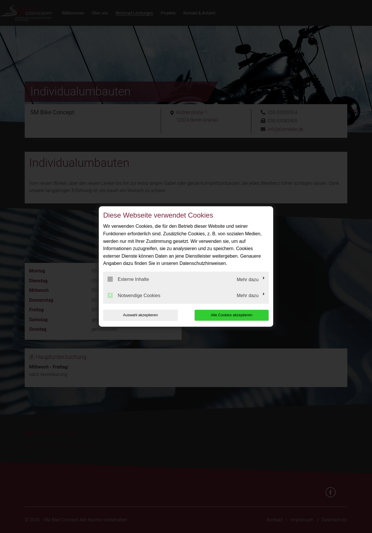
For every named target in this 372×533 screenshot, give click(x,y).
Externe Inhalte (128, 279)
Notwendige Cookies (134, 295)
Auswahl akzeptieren (140, 315)
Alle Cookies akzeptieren (231, 315)
